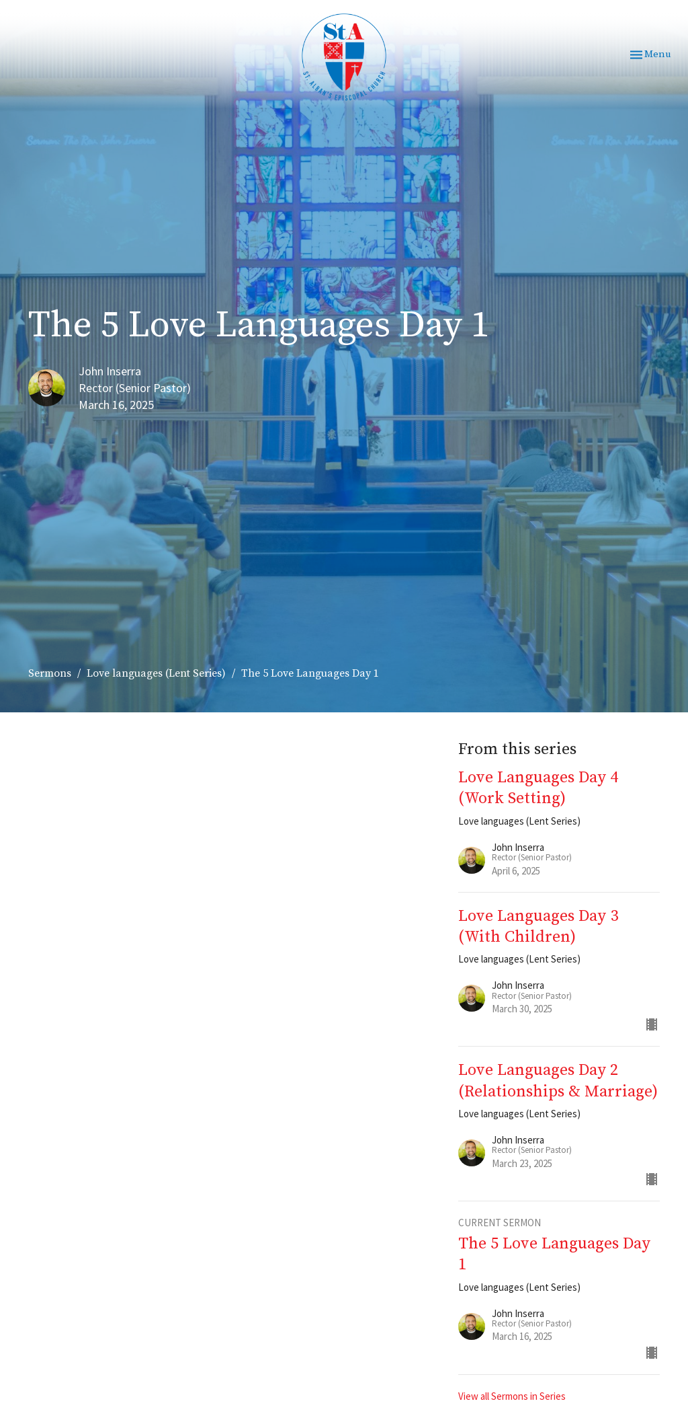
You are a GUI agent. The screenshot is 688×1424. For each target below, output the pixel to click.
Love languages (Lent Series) (156, 673)
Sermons (49, 673)
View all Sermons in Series (512, 1396)
